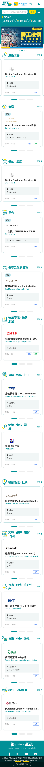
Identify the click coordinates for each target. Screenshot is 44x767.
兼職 (35, 144)
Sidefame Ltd (10, 234)
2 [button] (22, 99)
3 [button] (30, 99)
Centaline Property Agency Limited (18, 341)
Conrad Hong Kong (12, 128)
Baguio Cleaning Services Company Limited (21, 660)
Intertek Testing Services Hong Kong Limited (21, 556)
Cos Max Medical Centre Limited (17, 289)
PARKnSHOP (10, 449)
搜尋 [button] (32, 12)
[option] (22, 77)
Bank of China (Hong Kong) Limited (18, 711)
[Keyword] (18, 12)
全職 (35, 92)
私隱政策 (18, 760)
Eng (30, 4)
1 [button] (14, 99)
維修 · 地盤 (36, 21)
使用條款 (26, 760)
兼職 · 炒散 (8, 21)
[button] (5, 12)
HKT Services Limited (13, 609)
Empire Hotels (10, 77)
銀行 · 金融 (22, 21)
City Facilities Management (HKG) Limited (20, 396)
